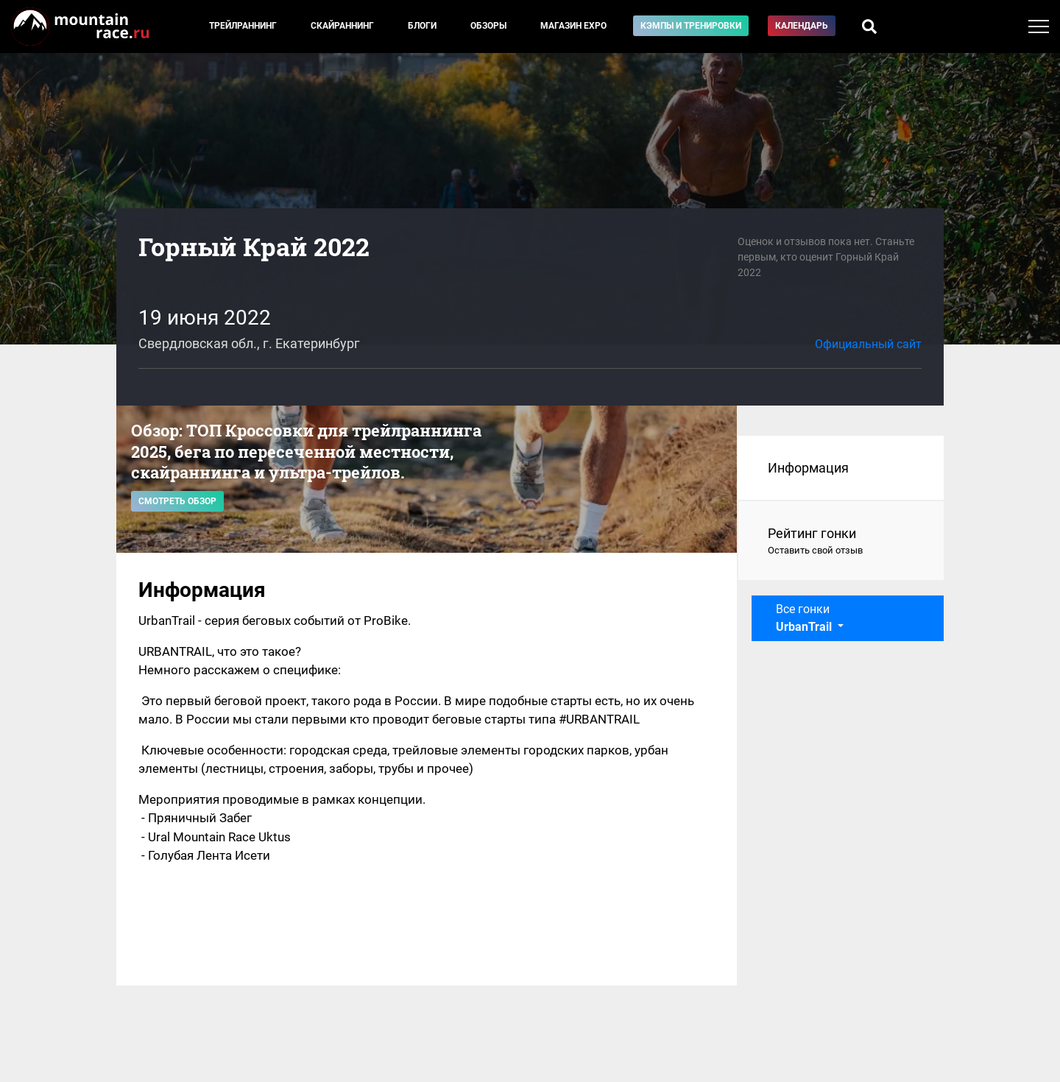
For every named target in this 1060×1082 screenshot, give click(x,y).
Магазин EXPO (573, 26)
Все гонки (805, 618)
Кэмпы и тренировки (690, 26)
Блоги (422, 26)
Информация (808, 467)
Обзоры (488, 26)
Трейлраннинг (243, 26)
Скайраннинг (342, 26)
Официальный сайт (868, 344)
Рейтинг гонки (841, 542)
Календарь (801, 26)
